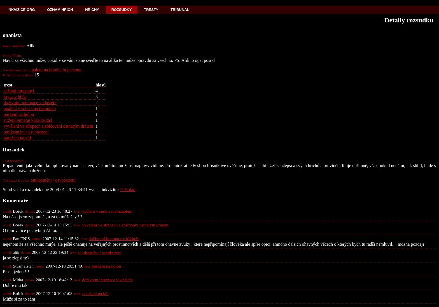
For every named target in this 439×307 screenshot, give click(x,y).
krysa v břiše (15, 96)
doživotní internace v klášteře (30, 102)
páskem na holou (19, 114)
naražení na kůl (17, 137)
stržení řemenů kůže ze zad (28, 120)
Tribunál (180, 10)
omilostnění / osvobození (26, 132)
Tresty (151, 10)
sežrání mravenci (19, 90)
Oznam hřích (60, 10)
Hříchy (92, 10)
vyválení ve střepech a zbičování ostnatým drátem (48, 126)
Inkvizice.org (21, 10)
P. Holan (127, 189)
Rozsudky (121, 10)
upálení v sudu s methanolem (30, 108)
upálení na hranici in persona (55, 69)
